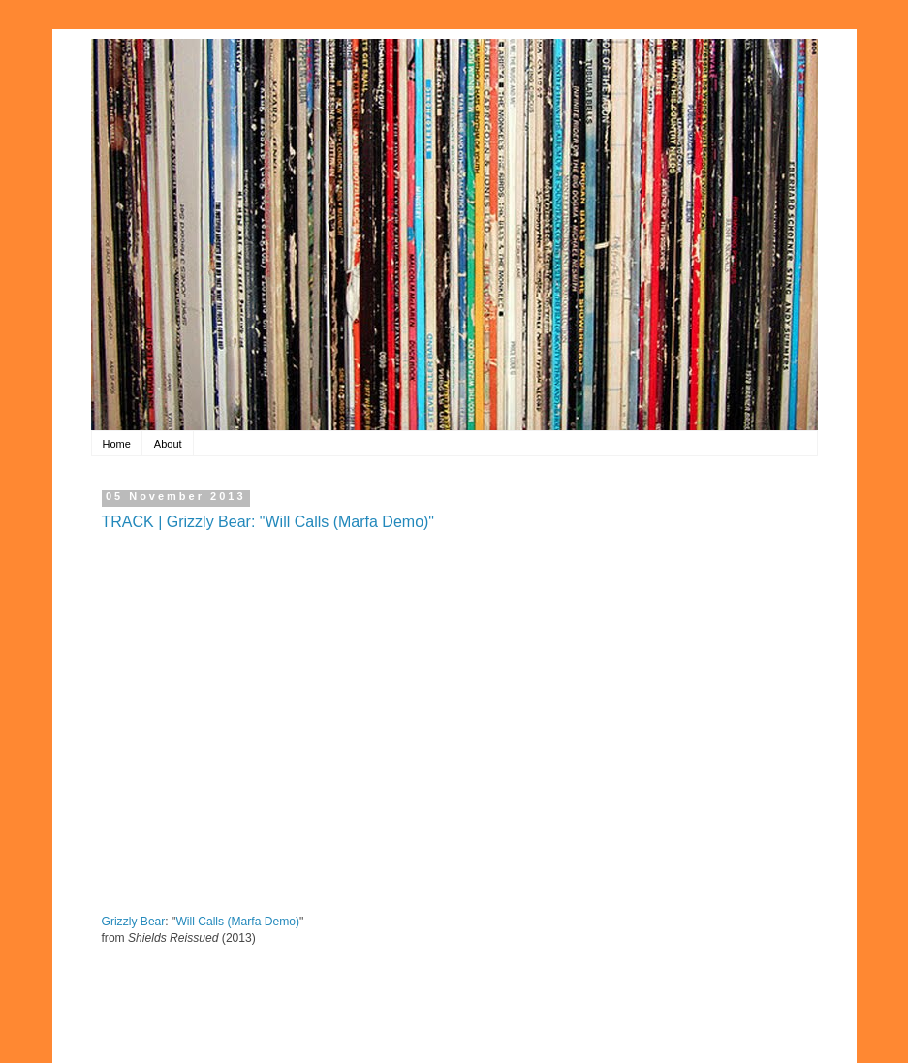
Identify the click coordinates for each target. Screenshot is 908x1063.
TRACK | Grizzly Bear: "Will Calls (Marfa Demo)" (268, 522)
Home (117, 444)
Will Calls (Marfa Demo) (237, 921)
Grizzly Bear (134, 921)
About (168, 444)
